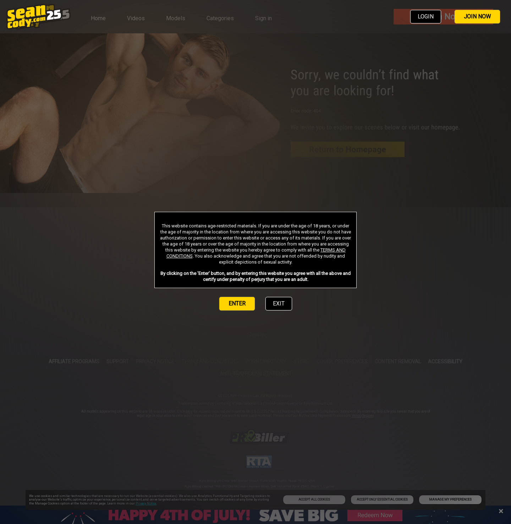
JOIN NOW (477, 16)
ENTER (237, 303)
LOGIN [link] (426, 16)
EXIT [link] (279, 303)
